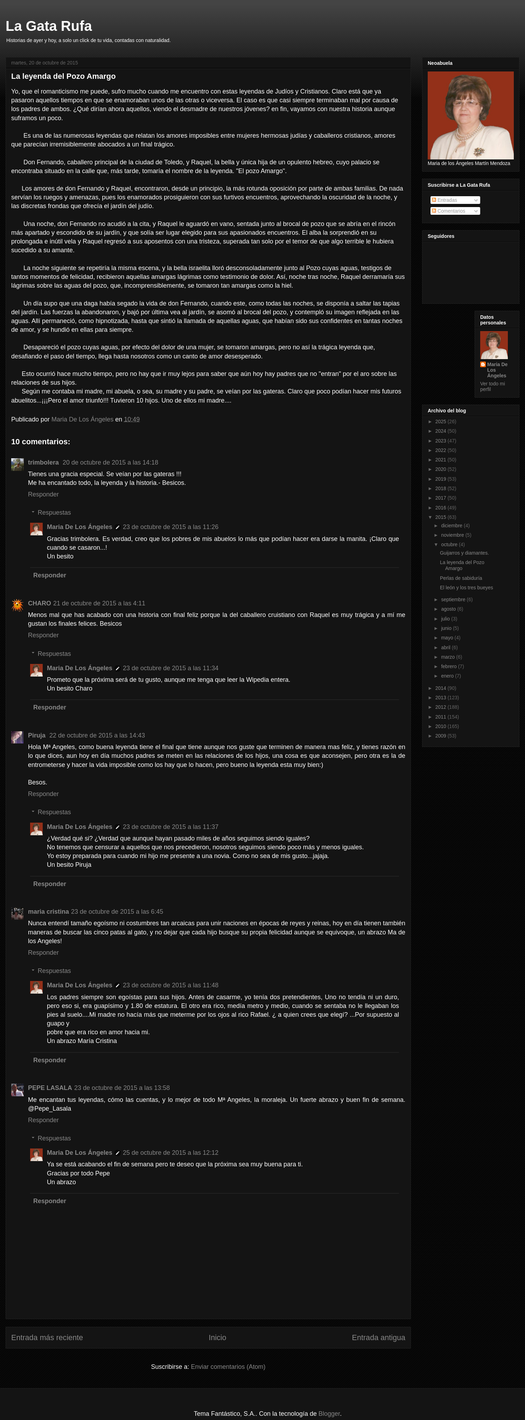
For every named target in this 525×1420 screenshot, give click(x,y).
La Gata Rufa (49, 26)
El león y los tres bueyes (466, 587)
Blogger (329, 1413)
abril (446, 647)
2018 (441, 488)
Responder (43, 494)
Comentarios (448, 211)
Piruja (37, 735)
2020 (441, 469)
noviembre (453, 535)
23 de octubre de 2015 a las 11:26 (170, 526)
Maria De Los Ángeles (79, 526)
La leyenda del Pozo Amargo (462, 565)
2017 (441, 498)
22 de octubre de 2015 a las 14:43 (97, 735)
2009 (441, 736)
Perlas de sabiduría (461, 578)
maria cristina (48, 911)
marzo (448, 657)
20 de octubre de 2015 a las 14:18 (110, 462)
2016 (441, 507)
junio (447, 628)
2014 (441, 688)
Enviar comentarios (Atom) (228, 1366)
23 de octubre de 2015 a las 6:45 (117, 911)
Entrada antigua (378, 1337)
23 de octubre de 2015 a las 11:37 (170, 826)
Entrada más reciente (47, 1337)
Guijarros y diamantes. (464, 553)
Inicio (217, 1337)
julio (446, 619)
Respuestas (54, 512)
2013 (441, 697)
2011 (441, 717)
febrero (449, 666)
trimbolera (44, 462)
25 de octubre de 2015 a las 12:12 (170, 1152)
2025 (441, 421)
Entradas (444, 200)
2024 (441, 431)
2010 (441, 726)
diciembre (452, 525)
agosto (449, 609)
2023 (441, 441)
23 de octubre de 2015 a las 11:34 (170, 668)
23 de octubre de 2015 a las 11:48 (170, 985)
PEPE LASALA (50, 1087)
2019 (441, 479)
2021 (441, 459)
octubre (450, 544)
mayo (447, 637)
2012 (441, 707)
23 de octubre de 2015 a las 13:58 (122, 1087)
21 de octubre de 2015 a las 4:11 (99, 603)
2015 (441, 517)
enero (448, 676)
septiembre (454, 599)
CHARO (39, 603)
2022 (441, 450)
